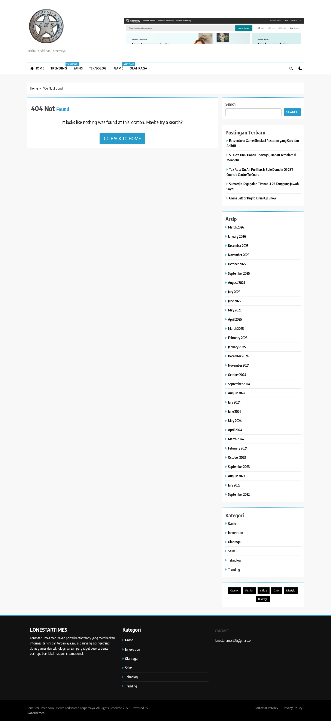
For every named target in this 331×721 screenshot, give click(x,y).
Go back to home (122, 138)
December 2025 (238, 245)
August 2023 (236, 476)
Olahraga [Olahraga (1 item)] (262, 599)
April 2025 (235, 319)
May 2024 (235, 420)
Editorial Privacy (266, 708)
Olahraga (138, 68)
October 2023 (237, 457)
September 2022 (239, 494)
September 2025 (239, 273)
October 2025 (237, 264)
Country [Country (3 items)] (234, 590)
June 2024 (234, 411)
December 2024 (238, 356)
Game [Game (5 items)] (276, 590)
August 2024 (236, 393)
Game (120, 66)
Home (37, 68)
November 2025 (238, 254)
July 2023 (234, 485)
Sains (78, 68)
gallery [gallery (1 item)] (263, 590)
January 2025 (237, 347)
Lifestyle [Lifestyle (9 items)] (290, 590)
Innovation (235, 532)
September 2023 (239, 466)
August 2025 (236, 282)
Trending (60, 66)
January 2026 (237, 236)
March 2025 (236, 328)
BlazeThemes (35, 713)
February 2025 (238, 337)
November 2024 (239, 365)
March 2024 (236, 439)
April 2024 (235, 430)
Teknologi (98, 68)
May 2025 (235, 310)
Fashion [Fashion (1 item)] (249, 590)
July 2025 (234, 291)
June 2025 (234, 301)
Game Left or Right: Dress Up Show (252, 198)
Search (230, 104)
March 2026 (236, 227)
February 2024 (238, 448)
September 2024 (239, 384)
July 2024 (234, 402)
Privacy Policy (292, 708)
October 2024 (237, 374)
